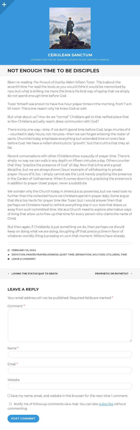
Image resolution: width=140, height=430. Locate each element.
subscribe (106, 404)
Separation (83, 254)
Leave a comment (24, 258)
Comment (16, 306)
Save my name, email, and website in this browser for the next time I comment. (69, 396)
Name (13, 348)
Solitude (98, 254)
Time (124, 254)
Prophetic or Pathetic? (113, 273)
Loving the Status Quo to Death (33, 273)
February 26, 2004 (24, 250)
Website (14, 380)
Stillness (113, 254)
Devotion (18, 254)
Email (13, 364)
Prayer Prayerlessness (42, 254)
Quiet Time (66, 254)
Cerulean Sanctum (70, 55)
